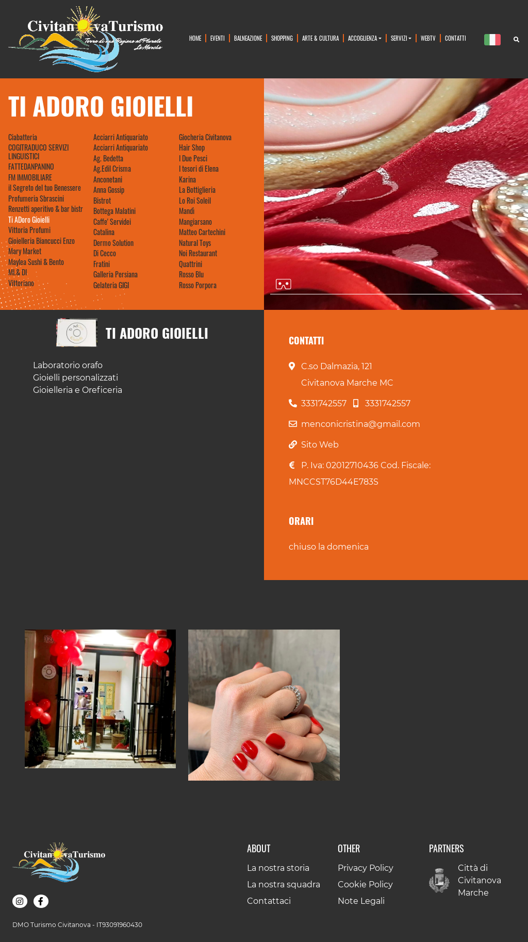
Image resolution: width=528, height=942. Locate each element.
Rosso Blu (191, 274)
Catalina (103, 232)
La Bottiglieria (197, 190)
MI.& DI (17, 272)
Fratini (101, 264)
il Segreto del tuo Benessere (44, 188)
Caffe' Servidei (112, 222)
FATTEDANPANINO (31, 166)
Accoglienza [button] (362, 38)
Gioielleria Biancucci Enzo (41, 241)
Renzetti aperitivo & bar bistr (45, 209)
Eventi (217, 38)
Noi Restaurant (198, 253)
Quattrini (190, 264)
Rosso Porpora (198, 285)
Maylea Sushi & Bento (36, 262)
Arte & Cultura (320, 38)
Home (195, 38)
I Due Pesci (193, 158)
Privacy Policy (365, 868)
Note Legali (361, 901)
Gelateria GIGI (111, 285)
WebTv (428, 38)
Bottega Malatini (114, 211)
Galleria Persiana (115, 274)
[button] (100, 699)
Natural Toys (195, 243)
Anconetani (107, 179)
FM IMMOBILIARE (30, 177)
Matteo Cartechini (202, 232)
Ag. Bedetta (108, 158)
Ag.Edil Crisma (112, 168)
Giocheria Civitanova (205, 137)
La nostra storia (278, 868)
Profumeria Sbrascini (36, 198)
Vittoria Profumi (29, 230)
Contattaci (269, 901)
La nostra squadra (283, 884)
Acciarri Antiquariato (120, 137)
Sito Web (320, 445)
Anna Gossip (108, 190)
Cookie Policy (365, 884)
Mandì (186, 211)
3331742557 (323, 403)
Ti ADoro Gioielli (29, 219)
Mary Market (24, 251)
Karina (187, 179)
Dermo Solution (113, 243)
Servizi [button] (399, 38)
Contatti (455, 38)
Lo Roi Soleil (195, 200)
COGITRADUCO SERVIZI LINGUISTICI (38, 151)
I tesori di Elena (199, 168)
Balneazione (248, 38)
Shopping (282, 38)
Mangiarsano (195, 222)
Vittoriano (21, 283)
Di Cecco (104, 253)
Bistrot (102, 200)
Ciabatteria (22, 137)
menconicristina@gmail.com (360, 424)
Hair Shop (192, 147)
